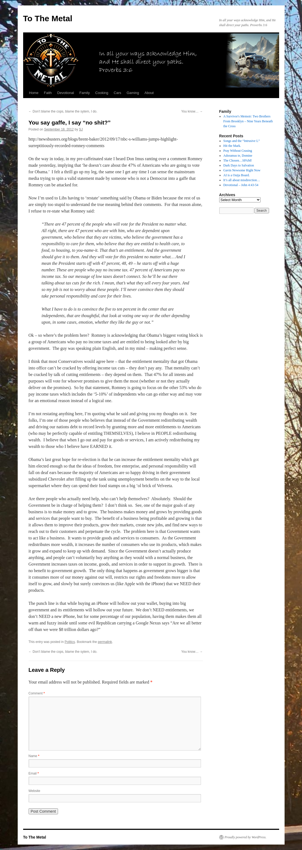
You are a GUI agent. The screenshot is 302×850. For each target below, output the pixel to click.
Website (34, 791)
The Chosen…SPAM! (237, 160)
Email (34, 773)
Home (34, 93)
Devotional (65, 93)
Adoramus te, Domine (237, 155)
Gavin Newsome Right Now (241, 170)
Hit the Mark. (232, 146)
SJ (81, 129)
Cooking (101, 93)
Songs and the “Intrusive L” (241, 141)
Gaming (133, 93)
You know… (192, 111)
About (149, 93)
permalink (105, 642)
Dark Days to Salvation (238, 165)
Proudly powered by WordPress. (246, 837)
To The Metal (47, 18)
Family (85, 93)
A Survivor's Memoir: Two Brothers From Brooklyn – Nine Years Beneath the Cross (248, 121)
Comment (37, 693)
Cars (117, 93)
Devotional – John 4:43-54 (240, 185)
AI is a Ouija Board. (236, 175)
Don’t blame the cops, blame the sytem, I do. (63, 111)
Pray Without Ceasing (237, 151)
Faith (48, 93)
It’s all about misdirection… (241, 180)
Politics (70, 642)
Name (34, 756)
